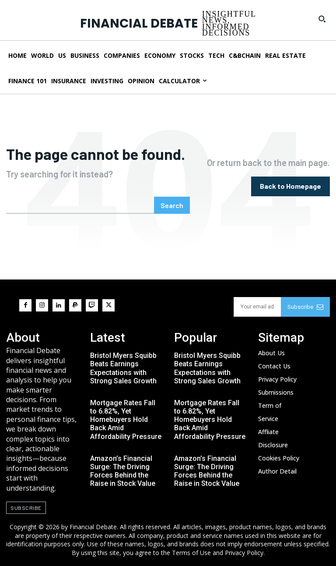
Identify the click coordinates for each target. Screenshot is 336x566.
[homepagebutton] (290, 186)
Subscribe (305, 307)
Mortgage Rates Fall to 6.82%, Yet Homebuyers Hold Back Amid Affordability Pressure (125, 420)
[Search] (172, 205)
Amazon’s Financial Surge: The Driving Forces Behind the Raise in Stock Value (122, 471)
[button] (322, 19)
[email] (257, 307)
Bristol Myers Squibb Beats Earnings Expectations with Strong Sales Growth (123, 368)
